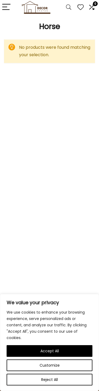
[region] (49, 342)
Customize (50, 365)
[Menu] (6, 7)
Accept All (49, 351)
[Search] (68, 7)
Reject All (49, 379)
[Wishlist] (80, 7)
